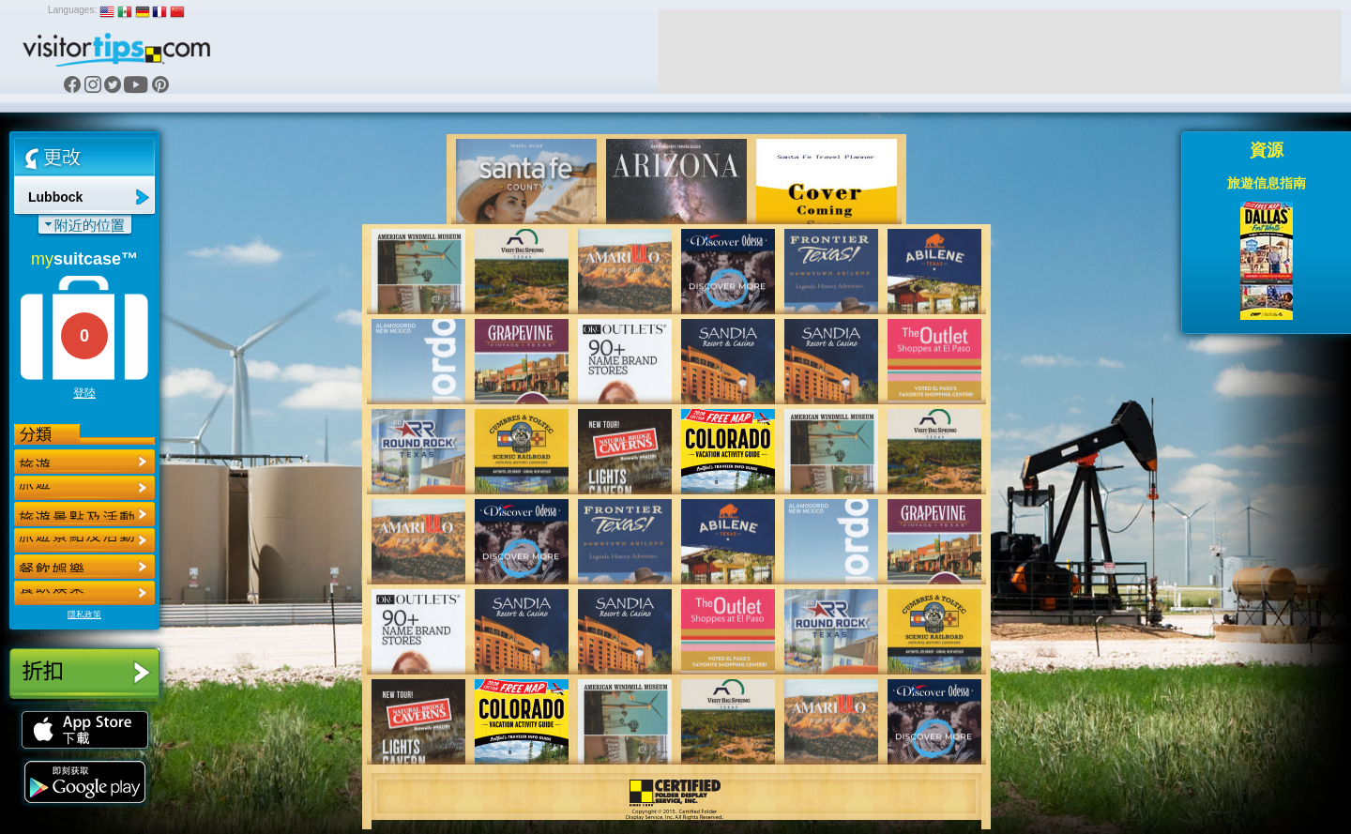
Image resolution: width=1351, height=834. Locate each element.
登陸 (84, 393)
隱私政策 (84, 614)
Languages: (72, 10)
